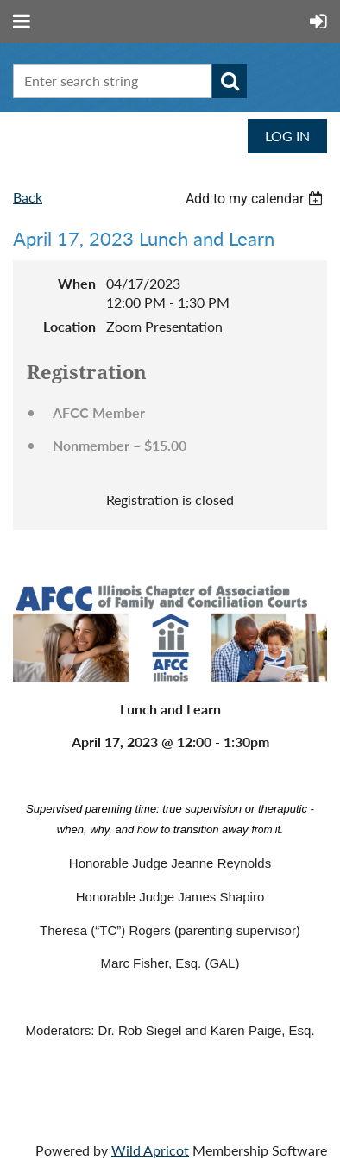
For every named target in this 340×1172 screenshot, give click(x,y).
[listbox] (256, 198)
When (77, 283)
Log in (287, 136)
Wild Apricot (150, 1150)
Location (69, 326)
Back (27, 197)
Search (229, 81)
